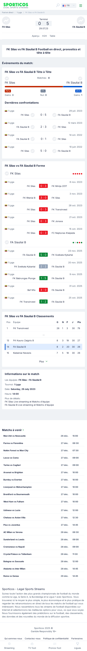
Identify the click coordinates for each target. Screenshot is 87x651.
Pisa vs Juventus (11, 525)
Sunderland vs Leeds (13, 539)
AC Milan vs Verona (13, 532)
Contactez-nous (32, 638)
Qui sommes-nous (13, 638)
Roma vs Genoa (11, 576)
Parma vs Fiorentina (13, 443)
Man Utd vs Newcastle (14, 436)
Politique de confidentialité (56, 638)
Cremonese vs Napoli (14, 547)
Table (52, 36)
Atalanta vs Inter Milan (14, 568)
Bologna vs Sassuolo (13, 561)
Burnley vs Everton (12, 479)
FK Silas (10, 82)
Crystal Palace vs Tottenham (17, 554)
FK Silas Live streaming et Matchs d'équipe (27, 401)
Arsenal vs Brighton (13, 472)
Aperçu (35, 36)
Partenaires (77, 638)
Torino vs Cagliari (12, 465)
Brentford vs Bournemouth (16, 494)
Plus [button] (43, 361)
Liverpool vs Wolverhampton (17, 487)
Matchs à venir (13, 430)
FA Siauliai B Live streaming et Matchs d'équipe (29, 405)
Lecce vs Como (11, 457)
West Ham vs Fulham (13, 501)
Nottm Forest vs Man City (15, 450)
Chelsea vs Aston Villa (14, 517)
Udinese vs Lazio (11, 510)
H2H (44, 36)
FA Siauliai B (74, 82)
